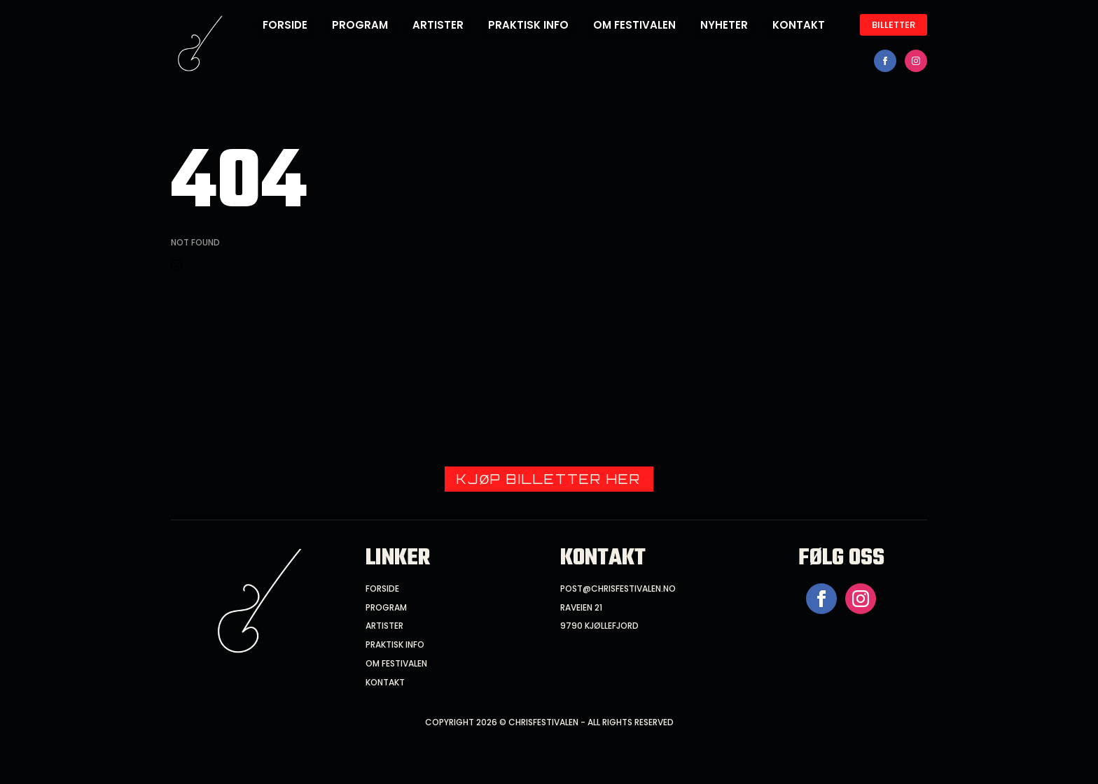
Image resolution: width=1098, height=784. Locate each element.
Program (360, 25)
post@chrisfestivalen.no (618, 588)
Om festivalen (634, 25)
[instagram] (916, 61)
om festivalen (396, 663)
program (386, 607)
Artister (438, 25)
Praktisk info (528, 25)
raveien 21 (581, 607)
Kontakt (798, 25)
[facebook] (885, 61)
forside (285, 25)
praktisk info (395, 644)
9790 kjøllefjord (599, 626)
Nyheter (724, 25)
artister (384, 626)
